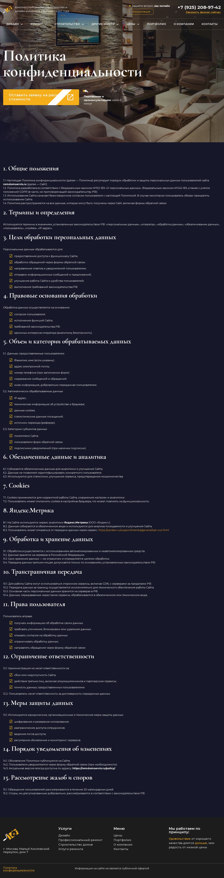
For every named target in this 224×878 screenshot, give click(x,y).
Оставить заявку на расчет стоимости (41, 97)
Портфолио (156, 24)
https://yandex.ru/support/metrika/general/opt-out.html (133, 530)
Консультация (141, 11)
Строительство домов (75, 844)
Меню (119, 828)
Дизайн (12, 24)
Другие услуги (103, 24)
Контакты (210, 24)
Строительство (67, 24)
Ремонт (37, 24)
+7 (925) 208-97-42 (199, 7)
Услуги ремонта (70, 849)
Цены (130, 24)
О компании (184, 24)
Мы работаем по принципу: (184, 830)
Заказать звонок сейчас (203, 12)
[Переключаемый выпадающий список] (21, 24)
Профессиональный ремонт (80, 840)
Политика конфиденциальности (18, 869)
